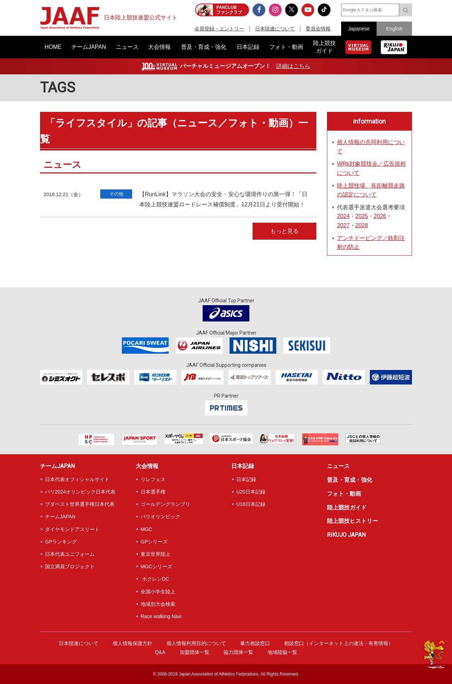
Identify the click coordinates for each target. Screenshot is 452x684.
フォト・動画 (344, 493)
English (394, 29)
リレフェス (153, 479)
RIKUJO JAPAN (346, 534)
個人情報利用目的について (196, 643)
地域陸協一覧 (282, 652)
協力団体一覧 (238, 652)
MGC (146, 529)
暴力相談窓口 (255, 643)
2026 (380, 216)
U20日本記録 (250, 492)
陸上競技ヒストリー (352, 521)
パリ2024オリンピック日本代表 (80, 492)
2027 (343, 225)
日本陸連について (275, 29)
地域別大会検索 (158, 604)
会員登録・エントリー (219, 29)
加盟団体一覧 (194, 652)
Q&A (160, 652)
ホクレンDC (155, 579)
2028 (361, 225)
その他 (116, 193)
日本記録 (242, 466)
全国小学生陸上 (158, 591)
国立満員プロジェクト (70, 566)
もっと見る (284, 231)
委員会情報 (318, 29)
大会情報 (147, 466)
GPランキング (61, 542)
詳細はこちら (293, 66)
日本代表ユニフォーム (70, 554)
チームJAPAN (57, 466)
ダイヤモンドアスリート (72, 529)
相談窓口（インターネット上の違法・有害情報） (338, 643)
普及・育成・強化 (349, 480)
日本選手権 (153, 492)
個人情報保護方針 (132, 643)
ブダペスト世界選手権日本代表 (79, 504)
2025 (361, 216)
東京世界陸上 (155, 554)
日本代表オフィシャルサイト (77, 479)
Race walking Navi (161, 616)
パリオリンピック (160, 516)
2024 (343, 216)
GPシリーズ (154, 542)
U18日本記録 (250, 504)
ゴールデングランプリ (165, 504)
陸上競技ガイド (347, 507)
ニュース (338, 466)
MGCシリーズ (156, 566)
